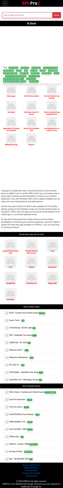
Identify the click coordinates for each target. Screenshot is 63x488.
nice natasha (36, 68)
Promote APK (31, 476)
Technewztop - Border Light (20, 328)
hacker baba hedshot (10, 73)
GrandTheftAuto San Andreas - (22, 414)
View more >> (34, 81)
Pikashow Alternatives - (19, 357)
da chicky (34, 70)
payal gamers (13, 68)
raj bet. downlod (34, 76)
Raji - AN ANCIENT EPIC (19, 459)
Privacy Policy (31, 470)
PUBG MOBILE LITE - (19, 422)
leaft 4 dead (25, 68)
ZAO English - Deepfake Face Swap (24, 372)
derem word (24, 73)
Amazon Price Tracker (31, 473)
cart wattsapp (52, 70)
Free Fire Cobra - (17, 407)
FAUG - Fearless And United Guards (25, 313)
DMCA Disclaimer (31, 468)
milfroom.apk (46, 73)
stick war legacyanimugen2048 (16, 76)
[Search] (21, 15)
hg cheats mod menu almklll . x (13, 78)
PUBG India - (14, 437)
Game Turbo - (14, 320)
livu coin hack (31, 78)
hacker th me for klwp (50, 68)
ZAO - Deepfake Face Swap (21, 335)
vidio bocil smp (8, 70)
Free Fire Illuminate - (18, 400)
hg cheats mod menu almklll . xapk (15, 81)
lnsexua (42, 70)
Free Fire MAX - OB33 (19, 429)
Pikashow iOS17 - (17, 350)
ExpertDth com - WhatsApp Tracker (23, 380)
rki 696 (19, 70)
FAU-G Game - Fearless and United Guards (30, 392)
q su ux (56, 73)
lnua (26, 70)
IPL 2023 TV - (14, 365)
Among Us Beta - (19, 452)
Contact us (35, 465)
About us (26, 465)
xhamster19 (35, 73)
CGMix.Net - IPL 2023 (18, 343)
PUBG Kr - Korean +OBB (21, 444)
